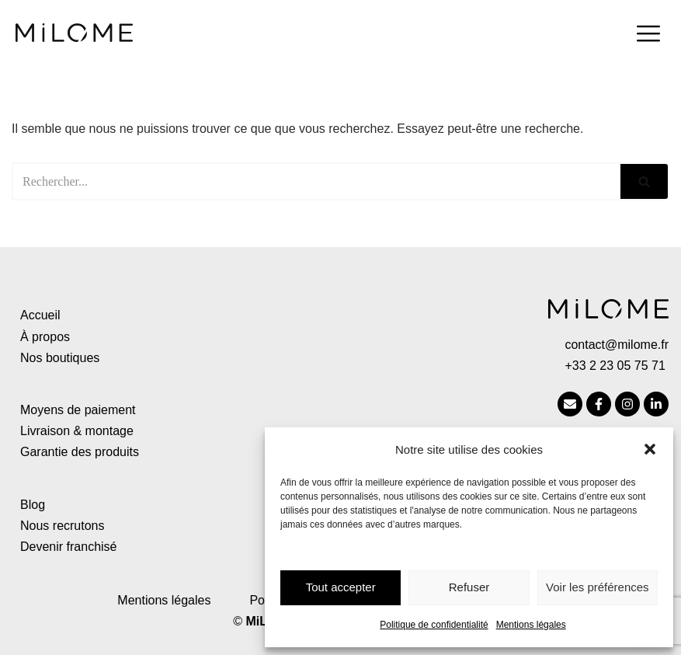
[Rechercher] (316, 181)
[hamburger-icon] (648, 36)
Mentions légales (531, 624)
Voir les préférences (597, 587)
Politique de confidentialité (434, 624)
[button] (650, 449)
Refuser (469, 587)
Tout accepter (341, 587)
